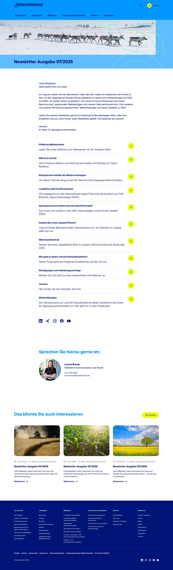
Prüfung (41, 518)
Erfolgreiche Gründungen (96, 515)
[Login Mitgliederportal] (153, 5)
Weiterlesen (21, 481)
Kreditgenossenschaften (72, 515)
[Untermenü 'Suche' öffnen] (140, 5)
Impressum (43, 553)
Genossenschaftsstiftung (22, 532)
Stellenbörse (117, 524)
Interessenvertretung (46, 524)
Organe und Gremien (21, 518)
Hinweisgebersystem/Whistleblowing (79, 553)
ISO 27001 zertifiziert (102, 553)
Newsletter (141, 533)
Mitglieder (67, 510)
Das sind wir (18, 510)
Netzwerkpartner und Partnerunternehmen (21, 528)
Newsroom (141, 510)
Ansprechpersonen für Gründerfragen (96, 528)
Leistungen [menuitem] (36, 15)
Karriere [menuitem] (94, 15)
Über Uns (116, 518)
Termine (140, 536)
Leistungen (43, 510)
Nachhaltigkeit (19, 539)
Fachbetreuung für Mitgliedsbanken (45, 538)
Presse (140, 518)
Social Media (142, 530)
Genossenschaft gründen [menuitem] (74, 15)
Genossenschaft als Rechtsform (95, 519)
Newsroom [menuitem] (109, 15)
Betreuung (42, 515)
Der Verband (18, 515)
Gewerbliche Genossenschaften (70, 525)
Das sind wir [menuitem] (20, 15)
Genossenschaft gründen (97, 510)
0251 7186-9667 (70, 373)
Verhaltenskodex (19, 536)
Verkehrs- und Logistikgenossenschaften (72, 541)
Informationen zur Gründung (97, 523)
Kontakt (17, 553)
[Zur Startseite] (28, 5)
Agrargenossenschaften (72, 529)
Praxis (140, 524)
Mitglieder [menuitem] (52, 15)
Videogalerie (142, 527)
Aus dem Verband (144, 515)
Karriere (116, 510)
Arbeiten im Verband (120, 521)
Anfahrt (24, 553)
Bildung (41, 527)
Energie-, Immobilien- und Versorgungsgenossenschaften (74, 536)
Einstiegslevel (117, 515)
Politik (140, 521)
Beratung (42, 521)
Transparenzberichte (57, 553)
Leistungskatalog (44, 533)
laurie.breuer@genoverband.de (77, 375)
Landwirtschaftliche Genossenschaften (70, 519)
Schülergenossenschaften (72, 532)
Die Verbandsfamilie (20, 524)
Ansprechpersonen (20, 521)
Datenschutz (33, 553)
